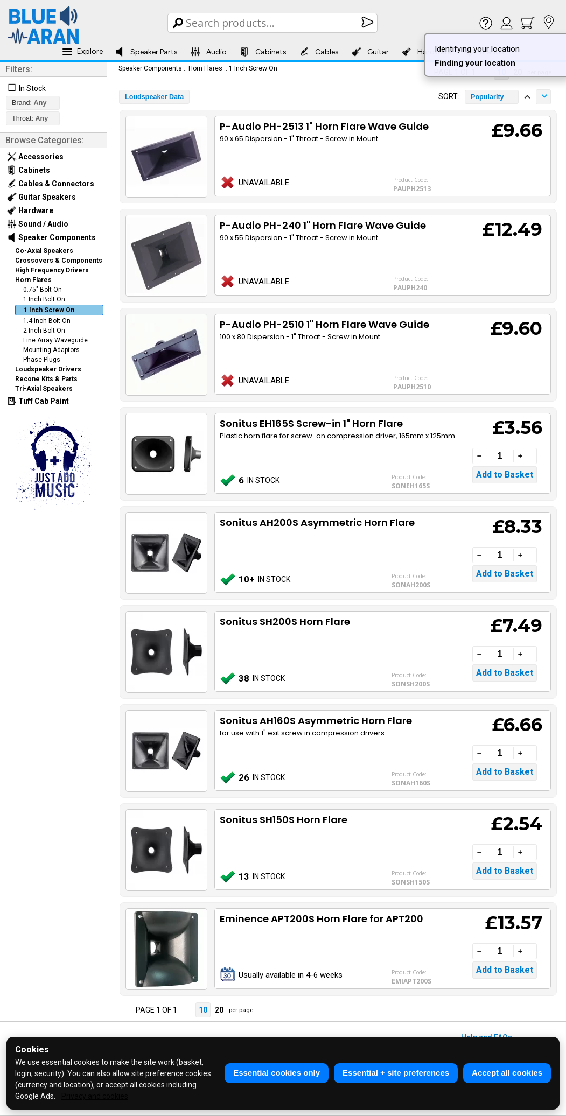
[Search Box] (273, 23)
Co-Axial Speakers (44, 251)
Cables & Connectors (50, 183)
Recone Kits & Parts (46, 379)
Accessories (35, 157)
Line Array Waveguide (55, 340)
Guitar (370, 52)
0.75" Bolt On (42, 289)
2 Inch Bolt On (44, 330)
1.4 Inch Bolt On (47, 321)
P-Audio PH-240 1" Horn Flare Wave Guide (323, 225)
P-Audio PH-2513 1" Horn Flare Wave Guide (324, 126)
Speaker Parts (146, 52)
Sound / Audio (37, 224)
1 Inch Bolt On (44, 299)
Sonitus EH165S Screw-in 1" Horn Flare (311, 423)
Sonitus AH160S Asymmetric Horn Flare (316, 720)
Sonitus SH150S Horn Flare (283, 819)
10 (203, 1010)
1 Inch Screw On (49, 310)
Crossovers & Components (58, 260)
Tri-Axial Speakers (44, 388)
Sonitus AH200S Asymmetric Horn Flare (317, 522)
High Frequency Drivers (52, 270)
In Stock (32, 88)
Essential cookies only (276, 1072)
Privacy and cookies (94, 1096)
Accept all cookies (507, 1072)
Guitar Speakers (41, 197)
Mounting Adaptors (51, 350)
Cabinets (263, 52)
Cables (319, 52)
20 (219, 1010)
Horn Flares (33, 280)
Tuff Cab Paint (38, 401)
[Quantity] (500, 456)
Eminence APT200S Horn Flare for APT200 (321, 918)
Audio (209, 52)
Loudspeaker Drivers (48, 369)
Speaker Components (51, 237)
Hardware (30, 210)
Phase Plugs (41, 359)
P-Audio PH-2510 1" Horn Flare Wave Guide (324, 324)
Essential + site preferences (396, 1072)
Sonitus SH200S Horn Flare (285, 621)
